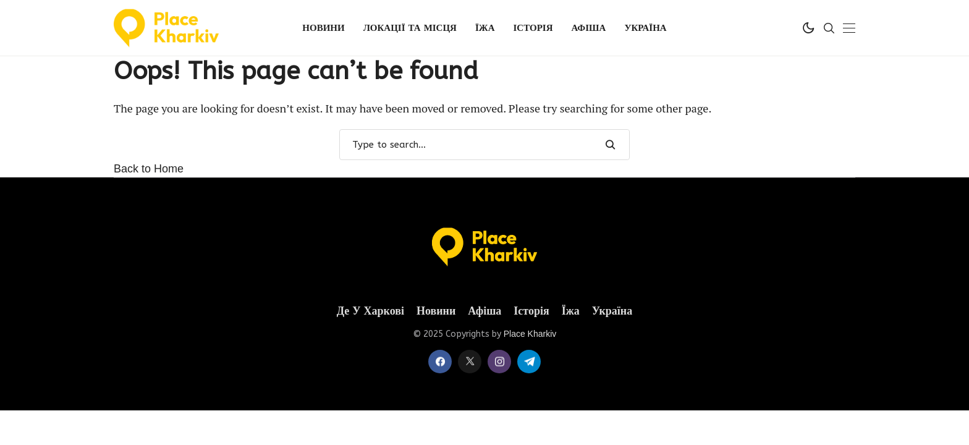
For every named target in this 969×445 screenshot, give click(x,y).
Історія (531, 311)
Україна (612, 311)
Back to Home (149, 169)
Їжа (571, 311)
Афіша (484, 311)
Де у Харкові (370, 311)
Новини (436, 311)
